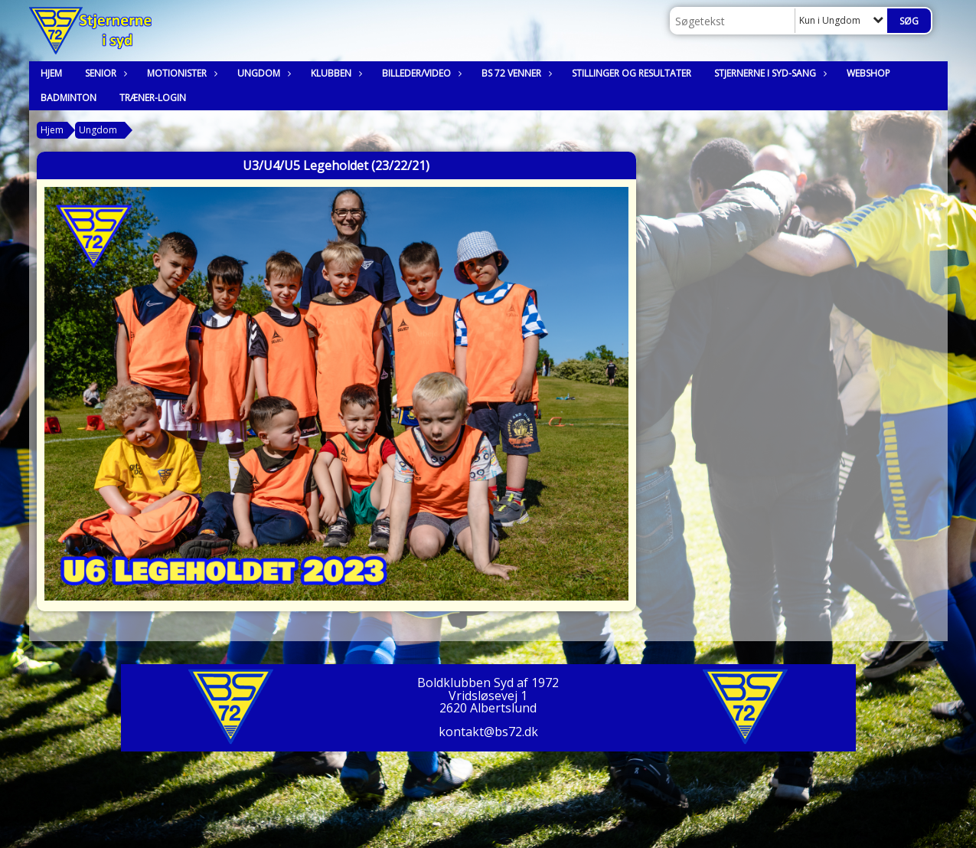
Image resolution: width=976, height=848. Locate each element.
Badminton (68, 97)
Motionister (180, 73)
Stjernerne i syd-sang (769, 73)
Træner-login (152, 97)
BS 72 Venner (515, 73)
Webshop (868, 73)
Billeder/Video (420, 73)
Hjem (51, 73)
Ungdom (262, 73)
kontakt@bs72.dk (488, 731)
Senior (104, 73)
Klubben (335, 73)
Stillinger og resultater (631, 73)
